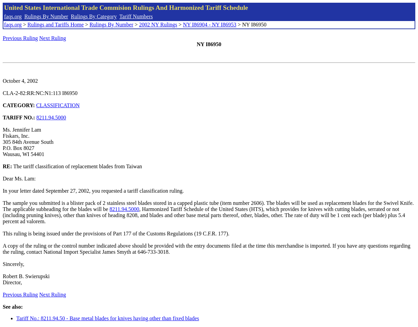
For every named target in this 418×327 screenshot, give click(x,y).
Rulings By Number (46, 16)
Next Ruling (52, 38)
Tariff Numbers (136, 16)
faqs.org (13, 16)
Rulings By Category (94, 16)
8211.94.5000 (51, 117)
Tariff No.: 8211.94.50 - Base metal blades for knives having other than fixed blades (107, 318)
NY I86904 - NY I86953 (209, 24)
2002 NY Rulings (158, 24)
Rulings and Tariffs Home (56, 24)
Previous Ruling (20, 38)
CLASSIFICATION (58, 105)
